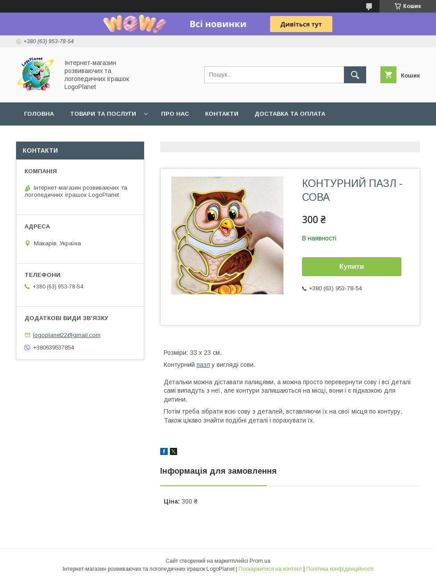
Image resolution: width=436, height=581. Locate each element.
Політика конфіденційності (340, 569)
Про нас (175, 113)
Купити (351, 266)
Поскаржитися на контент (270, 569)
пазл (203, 364)
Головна (39, 113)
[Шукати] (355, 74)
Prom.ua (260, 561)
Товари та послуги (103, 113)
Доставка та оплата (289, 113)
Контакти (221, 113)
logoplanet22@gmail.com (67, 335)
